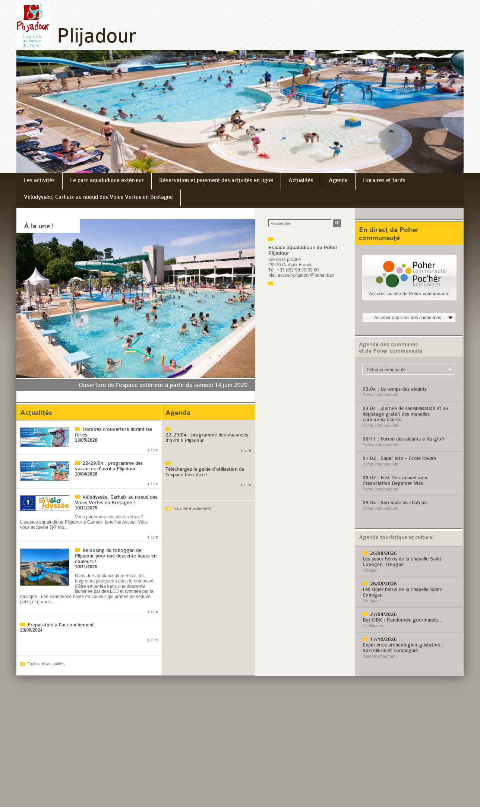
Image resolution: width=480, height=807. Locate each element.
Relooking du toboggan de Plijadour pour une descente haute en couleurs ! (116, 555)
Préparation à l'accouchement (61, 625)
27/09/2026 (383, 614)
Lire (154, 450)
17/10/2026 (383, 639)
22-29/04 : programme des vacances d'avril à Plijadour (109, 465)
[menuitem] (39, 181)
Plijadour (96, 35)
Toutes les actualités (46, 663)
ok (337, 222)
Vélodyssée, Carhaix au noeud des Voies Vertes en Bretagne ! (116, 499)
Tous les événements (192, 508)
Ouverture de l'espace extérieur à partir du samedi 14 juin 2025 (163, 385)
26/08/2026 (383, 553)
